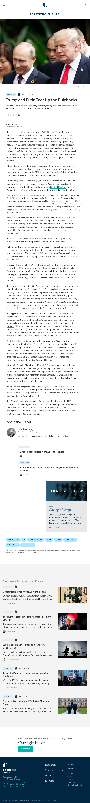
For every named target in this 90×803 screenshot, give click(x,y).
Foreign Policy (13, 540)
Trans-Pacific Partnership (21, 396)
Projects (71, 764)
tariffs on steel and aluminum (55, 289)
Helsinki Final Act (58, 187)
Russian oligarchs (49, 277)
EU (24, 540)
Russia (49, 540)
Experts (49, 780)
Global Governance (36, 540)
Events (71, 768)
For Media (71, 782)
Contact (70, 774)
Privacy (70, 779)
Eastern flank (74, 206)
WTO (36, 323)
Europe (58, 540)
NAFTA (40, 392)
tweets (21, 353)
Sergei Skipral (13, 157)
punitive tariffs (46, 350)
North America (70, 540)
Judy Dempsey (13, 124)
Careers (70, 776)
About (48, 775)
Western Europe (27, 545)
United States (13, 545)
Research (50, 764)
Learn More (54, 527)
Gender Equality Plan (75, 785)
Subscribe (25, 749)
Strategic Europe (27, 94)
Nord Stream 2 (38, 265)
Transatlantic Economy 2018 (18, 356)
